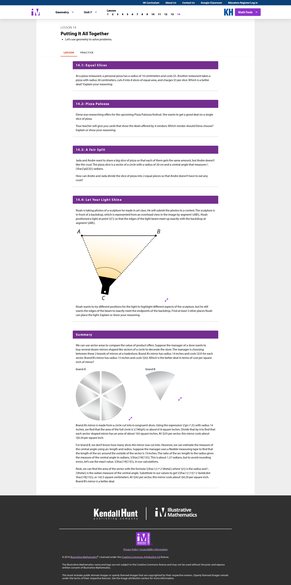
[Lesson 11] (159, 14)
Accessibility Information (154, 549)
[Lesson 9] (147, 14)
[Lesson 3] (117, 14)
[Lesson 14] (178, 14)
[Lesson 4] (122, 14)
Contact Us (188, 2)
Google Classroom (211, 2)
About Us (170, 2)
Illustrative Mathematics (83, 557)
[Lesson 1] (107, 14)
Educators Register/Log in (243, 2)
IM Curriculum (151, 2)
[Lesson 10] (153, 14)
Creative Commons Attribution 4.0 (141, 557)
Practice (86, 52)
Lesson (69, 52)
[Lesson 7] (137, 14)
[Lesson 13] (172, 14)
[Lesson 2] (112, 14)
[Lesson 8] (142, 14)
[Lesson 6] (132, 14)
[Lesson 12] (166, 14)
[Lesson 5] (127, 14)
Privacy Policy (130, 549)
